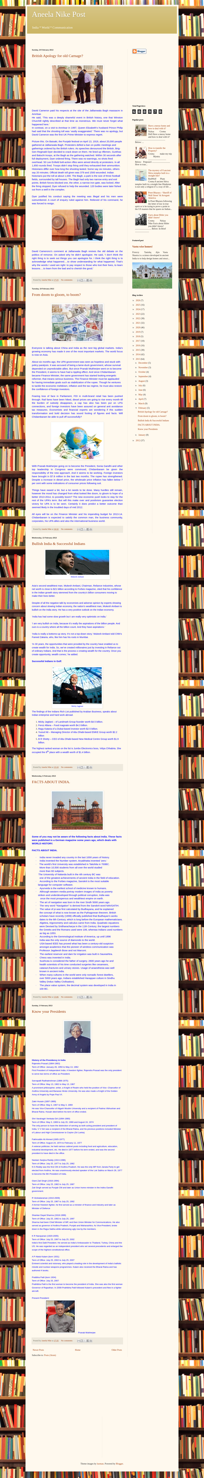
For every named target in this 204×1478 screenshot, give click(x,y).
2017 (138, 341)
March (141, 403)
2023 (138, 314)
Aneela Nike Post (58, 14)
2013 (138, 359)
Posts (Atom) (50, 1355)
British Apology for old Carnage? (57, 56)
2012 (138, 440)
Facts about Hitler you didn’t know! (158, 216)
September (143, 376)
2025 (138, 305)
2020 (138, 327)
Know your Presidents (49, 1011)
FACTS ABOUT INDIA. (51, 782)
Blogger (119, 1464)
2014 (138, 354)
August (141, 381)
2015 (138, 350)
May (140, 394)
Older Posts (117, 1350)
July (140, 385)
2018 (138, 336)
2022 (138, 318)
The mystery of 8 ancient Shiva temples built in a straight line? (159, 173)
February (142, 408)
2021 (138, 323)
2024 (138, 309)
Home (77, 1350)
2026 (138, 300)
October (142, 372)
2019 (138, 332)
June (140, 390)
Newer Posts (38, 1350)
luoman (100, 1464)
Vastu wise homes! (142, 246)
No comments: (67, 280)
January (142, 435)
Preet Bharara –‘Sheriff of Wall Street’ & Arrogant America (159, 195)
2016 (138, 345)
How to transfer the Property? (156, 149)
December (143, 363)
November (143, 367)
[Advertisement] (69, 38)
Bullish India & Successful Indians (58, 544)
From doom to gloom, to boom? (56, 295)
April (141, 399)
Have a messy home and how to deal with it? (159, 127)
